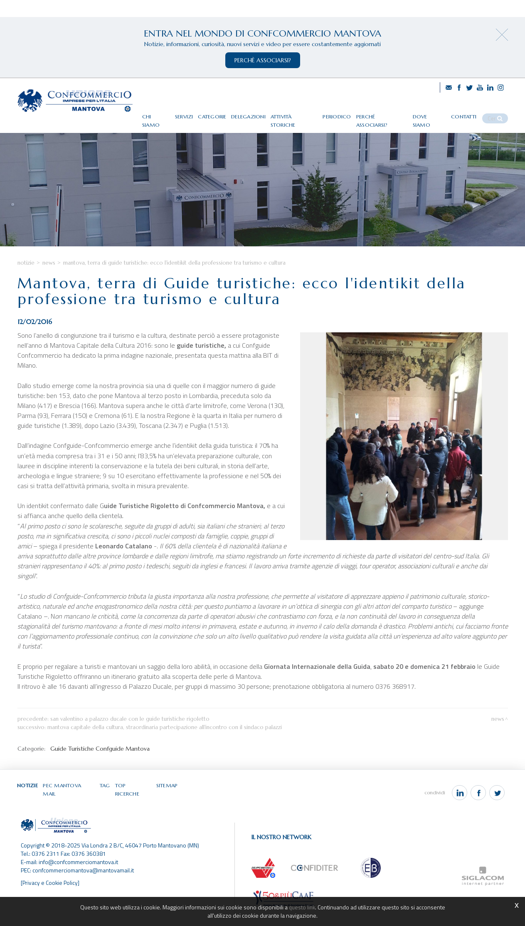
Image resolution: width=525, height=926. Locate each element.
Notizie (26, 281)
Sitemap (167, 804)
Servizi (198, 113)
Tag (106, 804)
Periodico (349, 113)
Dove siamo (437, 113)
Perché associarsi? (392, 113)
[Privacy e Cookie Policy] (51, 894)
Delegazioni (262, 113)
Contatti (471, 113)
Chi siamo (170, 113)
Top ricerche (133, 804)
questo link (301, 907)
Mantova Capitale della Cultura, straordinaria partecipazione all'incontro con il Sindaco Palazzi (164, 745)
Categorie (227, 113)
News (48, 281)
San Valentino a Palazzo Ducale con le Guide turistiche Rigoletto (130, 737)
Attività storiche (307, 113)
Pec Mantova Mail (70, 804)
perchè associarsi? (262, 60)
